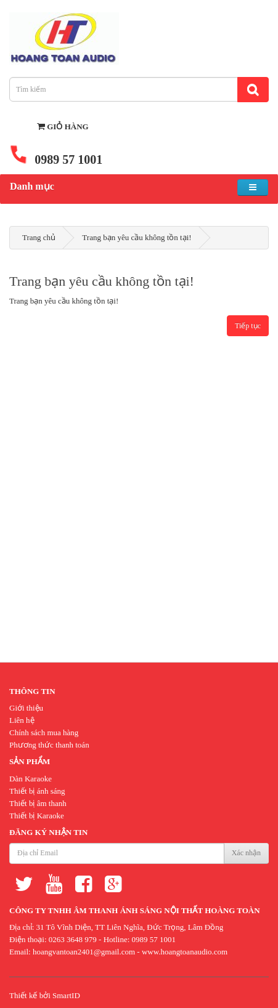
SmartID (66, 995)
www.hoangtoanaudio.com (184, 951)
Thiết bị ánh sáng (37, 791)
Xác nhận (246, 853)
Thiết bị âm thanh (38, 803)
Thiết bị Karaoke (36, 815)
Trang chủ (38, 237)
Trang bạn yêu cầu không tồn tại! (136, 237)
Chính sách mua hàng (43, 732)
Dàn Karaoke (30, 778)
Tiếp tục (248, 325)
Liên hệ (22, 720)
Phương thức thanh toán (49, 744)
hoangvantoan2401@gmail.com (84, 951)
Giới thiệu (26, 707)
